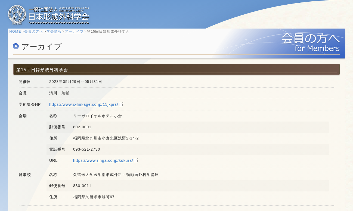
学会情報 (56, 34)
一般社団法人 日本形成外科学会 (48, 15)
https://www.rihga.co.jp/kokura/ (103, 160)
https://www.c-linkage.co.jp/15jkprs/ (83, 104)
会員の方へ (36, 34)
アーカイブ (76, 34)
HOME (18, 34)
